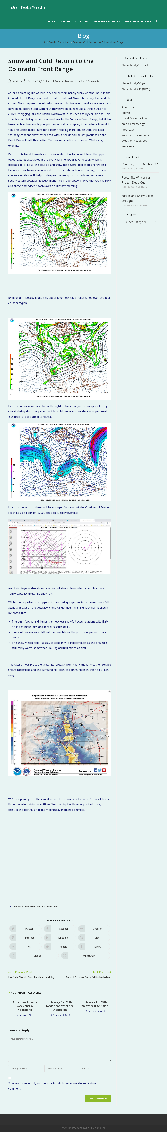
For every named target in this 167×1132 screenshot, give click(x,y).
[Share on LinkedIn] (60, 937)
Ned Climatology (133, 124)
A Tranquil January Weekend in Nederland (24, 1006)
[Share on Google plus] (94, 928)
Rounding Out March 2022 (140, 164)
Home (126, 113)
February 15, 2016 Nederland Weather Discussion (59, 1006)
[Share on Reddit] (60, 946)
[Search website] (157, 21)
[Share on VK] (25, 946)
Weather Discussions (66, 81)
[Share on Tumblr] (94, 946)
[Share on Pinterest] (25, 937)
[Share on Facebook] (60, 928)
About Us (128, 107)
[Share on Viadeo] (34, 955)
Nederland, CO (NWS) (136, 89)
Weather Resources (134, 141)
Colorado (19, 906)
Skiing (49, 906)
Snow (55, 906)
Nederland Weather (35, 906)
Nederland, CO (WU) (135, 83)
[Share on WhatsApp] (85, 955)
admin (16, 81)
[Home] (45, 42)
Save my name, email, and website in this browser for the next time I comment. (53, 1086)
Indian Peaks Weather (27, 7)
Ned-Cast (128, 130)
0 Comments (92, 81)
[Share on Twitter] (25, 928)
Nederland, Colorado (136, 65)
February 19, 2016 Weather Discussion (94, 1004)
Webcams (128, 146)
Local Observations (135, 118)
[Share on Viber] (94, 937)
